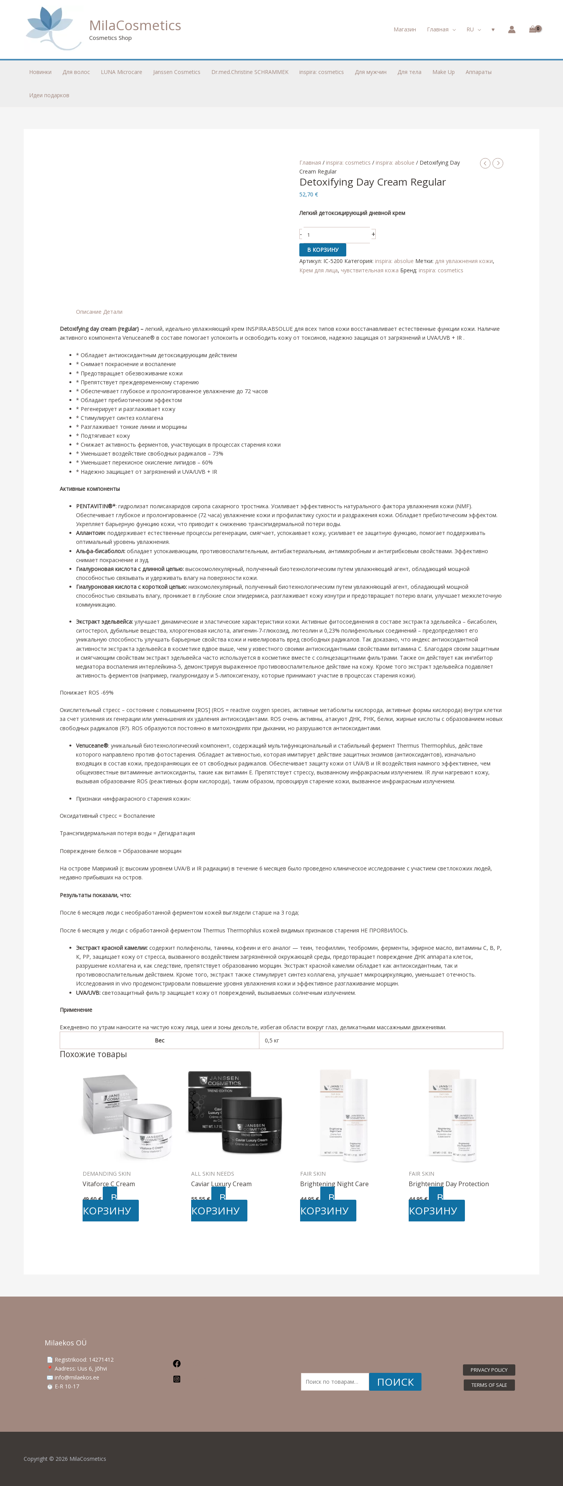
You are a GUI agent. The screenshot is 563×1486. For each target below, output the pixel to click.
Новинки (40, 72)
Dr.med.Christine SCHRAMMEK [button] (249, 72)
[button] (441, 29)
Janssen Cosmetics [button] (176, 72)
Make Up (443, 72)
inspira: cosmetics (348, 162)
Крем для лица (318, 270)
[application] (452, 29)
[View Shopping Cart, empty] (531, 29)
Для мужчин (371, 72)
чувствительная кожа (370, 270)
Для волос (76, 72)
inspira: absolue (395, 162)
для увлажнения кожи (464, 261)
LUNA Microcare (121, 72)
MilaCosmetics (135, 25)
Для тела (409, 72)
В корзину (322, 249)
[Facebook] (214, 1363)
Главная (310, 162)
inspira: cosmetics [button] (321, 72)
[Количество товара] (337, 235)
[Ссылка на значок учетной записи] (512, 29)
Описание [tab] (89, 311)
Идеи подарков (49, 95)
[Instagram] (214, 1379)
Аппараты (479, 72)
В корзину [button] (107, 1204)
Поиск (395, 1382)
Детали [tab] (113, 311)
